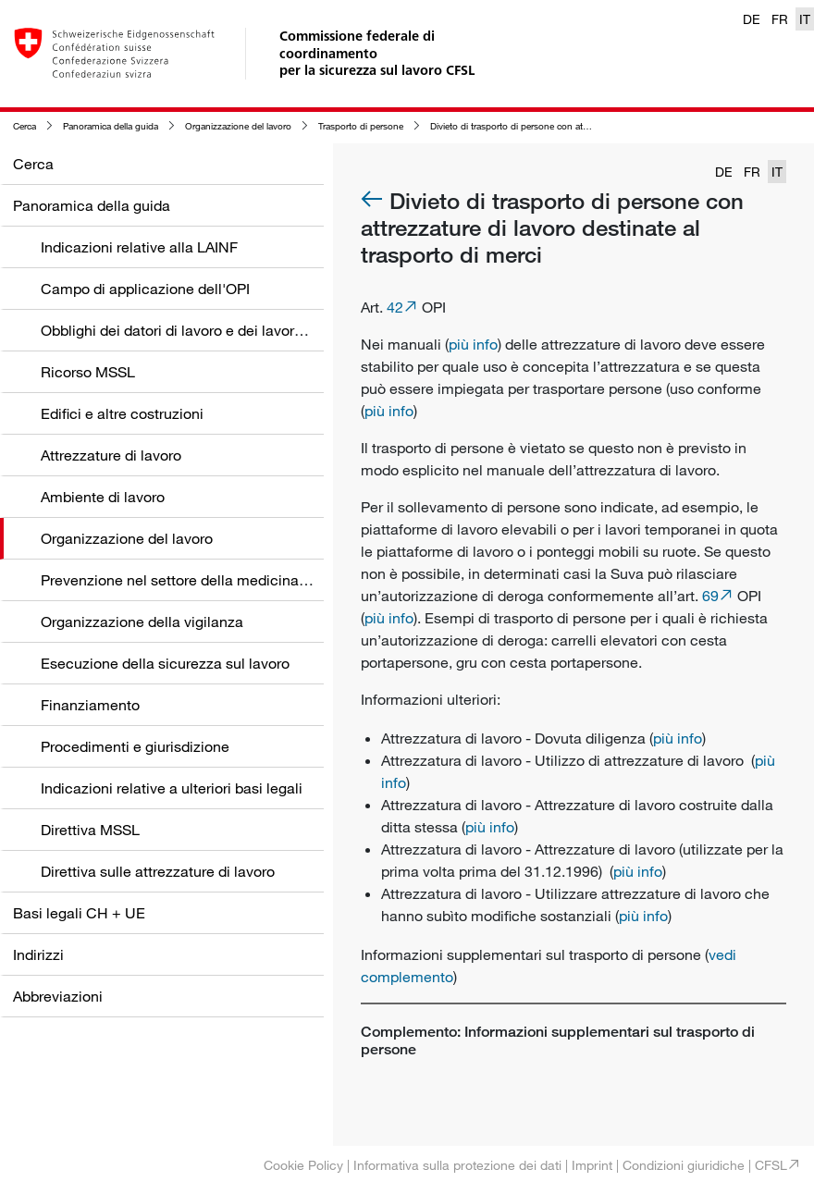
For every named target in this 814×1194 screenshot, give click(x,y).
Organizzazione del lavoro (238, 126)
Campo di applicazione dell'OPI (145, 288)
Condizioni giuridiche (684, 1165)
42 (395, 307)
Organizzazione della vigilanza (142, 621)
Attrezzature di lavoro (111, 455)
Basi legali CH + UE (79, 913)
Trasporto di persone (360, 126)
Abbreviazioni (58, 996)
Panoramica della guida (110, 126)
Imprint (592, 1165)
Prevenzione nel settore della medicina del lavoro (204, 580)
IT (804, 19)
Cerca (24, 126)
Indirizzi (38, 954)
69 (710, 595)
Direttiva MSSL (90, 829)
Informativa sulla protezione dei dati (457, 1165)
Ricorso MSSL (88, 372)
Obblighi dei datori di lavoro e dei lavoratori (182, 330)
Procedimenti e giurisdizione (135, 746)
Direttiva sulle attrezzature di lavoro (158, 871)
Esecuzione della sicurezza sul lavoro (165, 663)
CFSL (771, 1165)
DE (751, 19)
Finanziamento (90, 704)
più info (473, 344)
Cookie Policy (303, 1165)
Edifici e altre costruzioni (122, 413)
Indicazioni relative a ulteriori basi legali (171, 788)
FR (779, 19)
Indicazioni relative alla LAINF (139, 247)
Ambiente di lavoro (103, 496)
